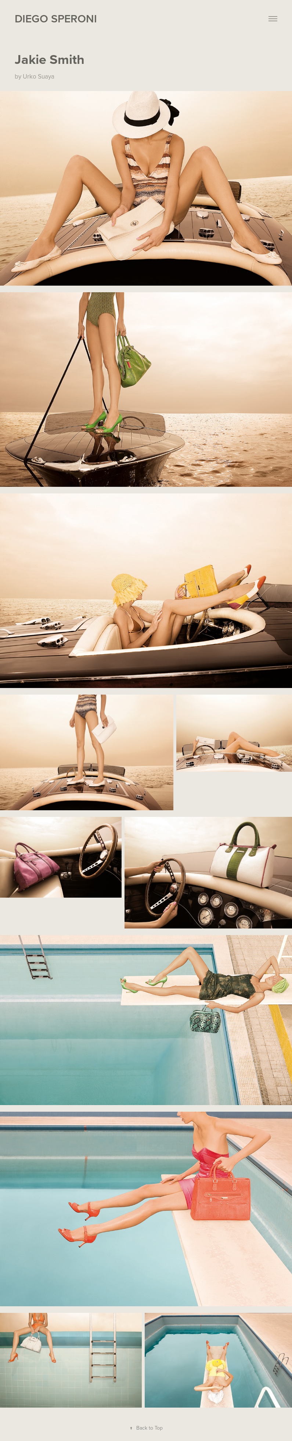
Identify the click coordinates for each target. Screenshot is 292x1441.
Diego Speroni (56, 18)
